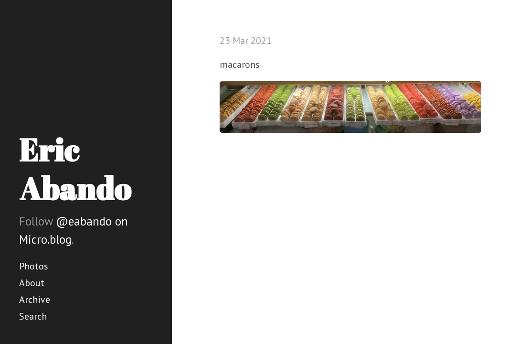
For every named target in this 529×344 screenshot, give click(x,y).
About (31, 283)
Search (33, 316)
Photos (33, 266)
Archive (34, 299)
